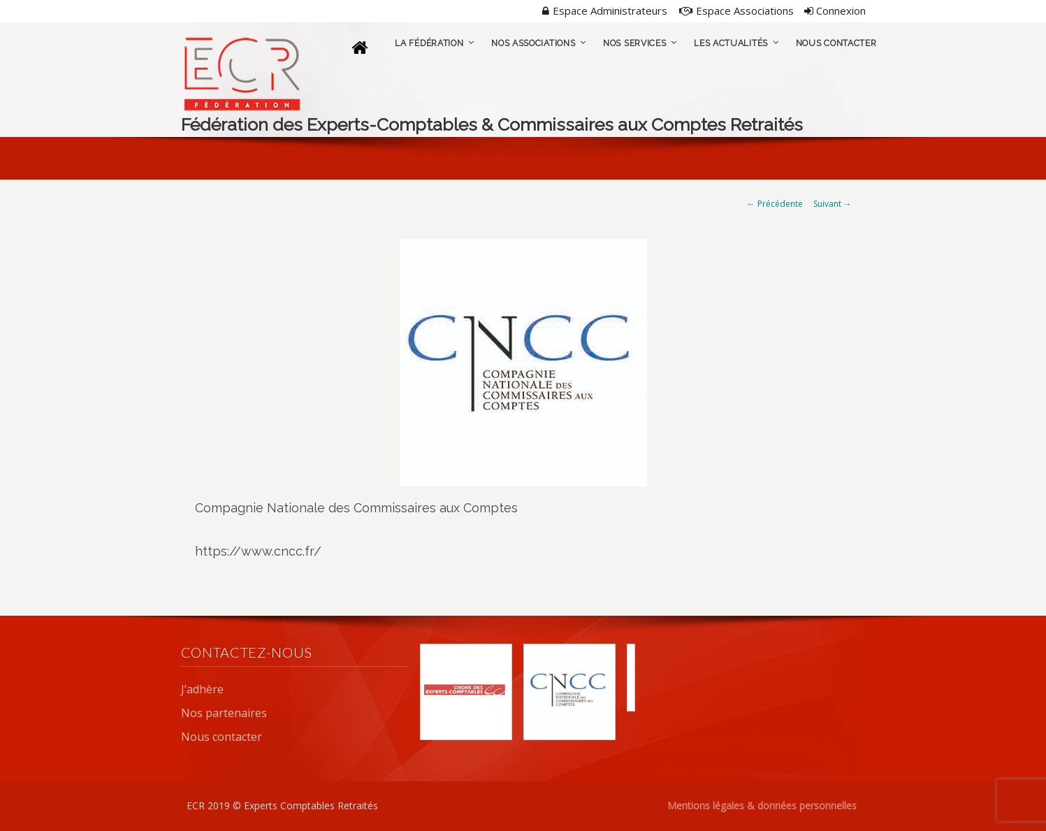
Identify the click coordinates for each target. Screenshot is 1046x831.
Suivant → (832, 204)
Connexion (835, 10)
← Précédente (775, 204)
